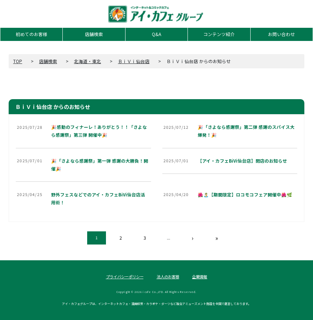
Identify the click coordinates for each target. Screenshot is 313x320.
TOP (17, 61)
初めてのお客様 (31, 34)
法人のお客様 (168, 276)
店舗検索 (94, 34)
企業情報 (199, 276)
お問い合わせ (281, 34)
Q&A (156, 34)
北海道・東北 (87, 61)
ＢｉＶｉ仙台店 (134, 61)
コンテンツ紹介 (219, 34)
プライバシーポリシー (125, 276)
